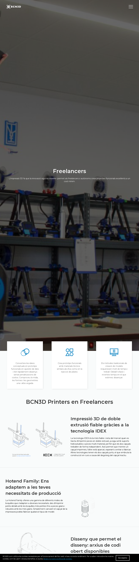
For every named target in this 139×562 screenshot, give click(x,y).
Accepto (122, 558)
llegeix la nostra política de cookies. (58, 559)
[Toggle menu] (131, 7)
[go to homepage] (13, 7)
